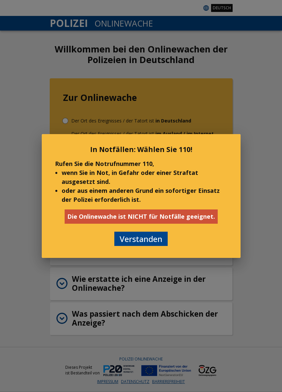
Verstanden (141, 238)
